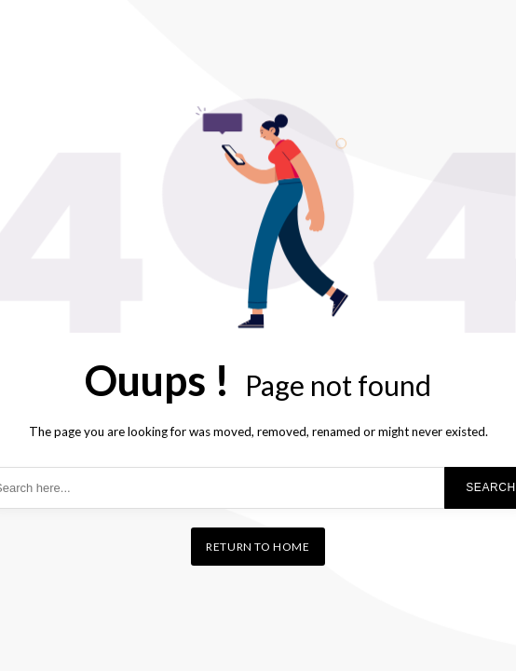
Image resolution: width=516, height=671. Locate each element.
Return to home (257, 547)
